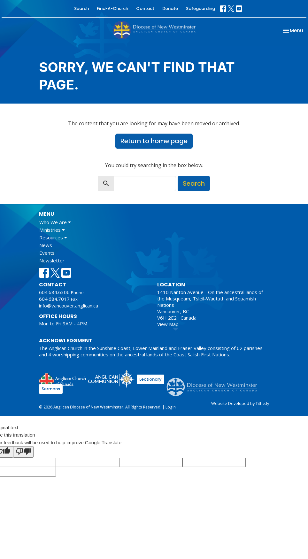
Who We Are (55, 222)
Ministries (52, 230)
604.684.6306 (54, 292)
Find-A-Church (112, 8)
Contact (145, 8)
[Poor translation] (23, 452)
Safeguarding (200, 8)
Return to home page (154, 140)
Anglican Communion (111, 378)
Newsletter (52, 260)
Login (171, 407)
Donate (170, 8)
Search (81, 8)
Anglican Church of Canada (63, 380)
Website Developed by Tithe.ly (240, 403)
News (45, 245)
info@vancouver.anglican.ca (68, 305)
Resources (53, 237)
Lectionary (150, 379)
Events (47, 253)
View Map (168, 324)
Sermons (51, 389)
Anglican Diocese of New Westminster (214, 383)
